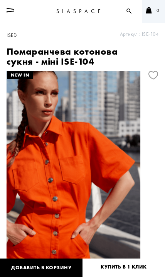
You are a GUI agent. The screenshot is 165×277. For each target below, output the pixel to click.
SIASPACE (80, 11)
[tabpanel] (82, 171)
